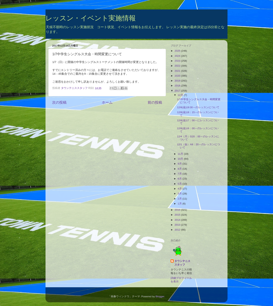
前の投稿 (155, 102)
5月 (180, 183)
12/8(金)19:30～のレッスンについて (198, 107)
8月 (180, 168)
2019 (178, 80)
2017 (178, 90)
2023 (178, 60)
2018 (178, 85)
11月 (181, 153)
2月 (180, 198)
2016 (178, 209)
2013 (178, 224)
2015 (178, 214)
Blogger (159, 296)
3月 (180, 193)
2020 (178, 75)
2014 (178, 219)
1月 (180, 203)
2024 (178, 55)
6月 (180, 178)
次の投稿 (59, 102)
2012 (178, 229)
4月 (180, 188)
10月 (181, 158)
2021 (178, 70)
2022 (178, 65)
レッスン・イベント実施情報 (91, 18)
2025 (178, 50)
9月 (180, 163)
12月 (181, 95)
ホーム (107, 102)
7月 (180, 173)
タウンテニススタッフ (182, 263)
